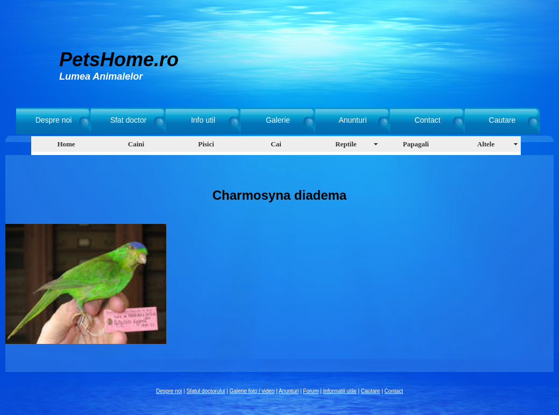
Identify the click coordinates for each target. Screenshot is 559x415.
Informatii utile (339, 391)
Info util (203, 120)
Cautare (502, 120)
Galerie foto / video (251, 391)
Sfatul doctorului (206, 391)
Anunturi (352, 120)
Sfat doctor (128, 120)
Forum (311, 391)
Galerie (278, 120)
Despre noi (54, 120)
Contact (427, 120)
